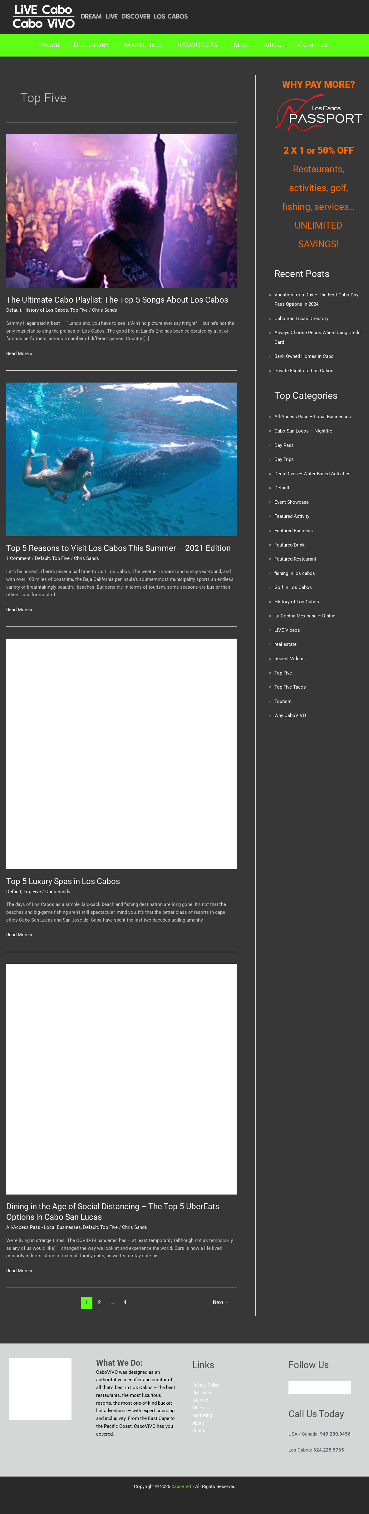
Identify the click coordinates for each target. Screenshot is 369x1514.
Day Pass (284, 443)
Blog (242, 45)
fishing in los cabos (294, 570)
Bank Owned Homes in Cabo (304, 355)
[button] (92, 45)
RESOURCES (198, 45)
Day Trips (284, 457)
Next (221, 1302)
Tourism (283, 696)
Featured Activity (291, 514)
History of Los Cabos (45, 310)
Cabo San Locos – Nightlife (303, 429)
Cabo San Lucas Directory (301, 318)
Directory (91, 45)
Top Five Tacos (290, 682)
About (274, 45)
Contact (313, 45)
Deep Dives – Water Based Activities (312, 471)
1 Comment (18, 558)
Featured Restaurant (295, 556)
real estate (285, 640)
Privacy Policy (206, 1385)
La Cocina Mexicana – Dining (304, 612)
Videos (199, 1408)
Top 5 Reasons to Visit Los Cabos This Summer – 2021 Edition (118, 548)
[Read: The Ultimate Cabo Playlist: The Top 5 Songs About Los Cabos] (121, 210)
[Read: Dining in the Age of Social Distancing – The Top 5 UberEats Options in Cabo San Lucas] (121, 1079)
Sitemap (200, 1400)
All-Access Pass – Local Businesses (312, 415)
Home (51, 45)
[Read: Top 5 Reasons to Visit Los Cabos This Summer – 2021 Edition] (121, 459)
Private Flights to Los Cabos (303, 369)
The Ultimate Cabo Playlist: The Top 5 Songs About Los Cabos (117, 299)
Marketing (143, 45)
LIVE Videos (287, 626)
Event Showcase (291, 499)
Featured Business (293, 528)
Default (13, 310)
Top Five (79, 310)
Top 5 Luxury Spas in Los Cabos (63, 881)
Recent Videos (289, 654)
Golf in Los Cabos (293, 584)
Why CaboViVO (290, 710)
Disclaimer (203, 1392)
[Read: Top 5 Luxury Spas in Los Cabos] (121, 753)
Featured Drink (289, 542)
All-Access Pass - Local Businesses (43, 1227)
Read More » (19, 353)
